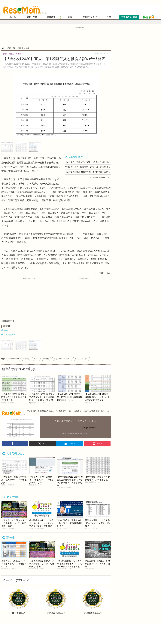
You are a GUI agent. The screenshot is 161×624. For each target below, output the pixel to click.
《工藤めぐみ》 (104, 273)
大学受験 (46, 359)
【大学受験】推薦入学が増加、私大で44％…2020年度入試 (90, 162)
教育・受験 (32, 17)
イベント (110, 17)
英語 (70, 17)
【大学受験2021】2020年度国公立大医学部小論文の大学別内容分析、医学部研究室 (100, 172)
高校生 (36, 359)
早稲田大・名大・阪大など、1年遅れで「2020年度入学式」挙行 (92, 167)
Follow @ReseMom (88, 428)
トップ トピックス (81, 359)
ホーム (13, 17)
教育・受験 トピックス (62, 359)
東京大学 (8, 330)
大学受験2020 (75, 157)
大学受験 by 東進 (129, 17)
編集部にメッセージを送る (102, 177)
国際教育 (51, 17)
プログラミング (90, 17)
